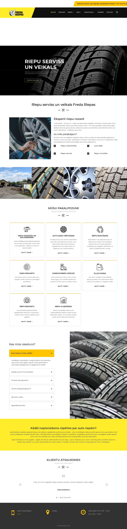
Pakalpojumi (90, 12)
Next (106, 484)
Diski (80, 12)
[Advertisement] (63, 32)
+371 (19, 514)
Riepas (72, 12)
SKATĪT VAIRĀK (27, 252)
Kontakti (109, 12)
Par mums (63, 12)
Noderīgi (101, 12)
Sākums (54, 12)
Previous (20, 484)
